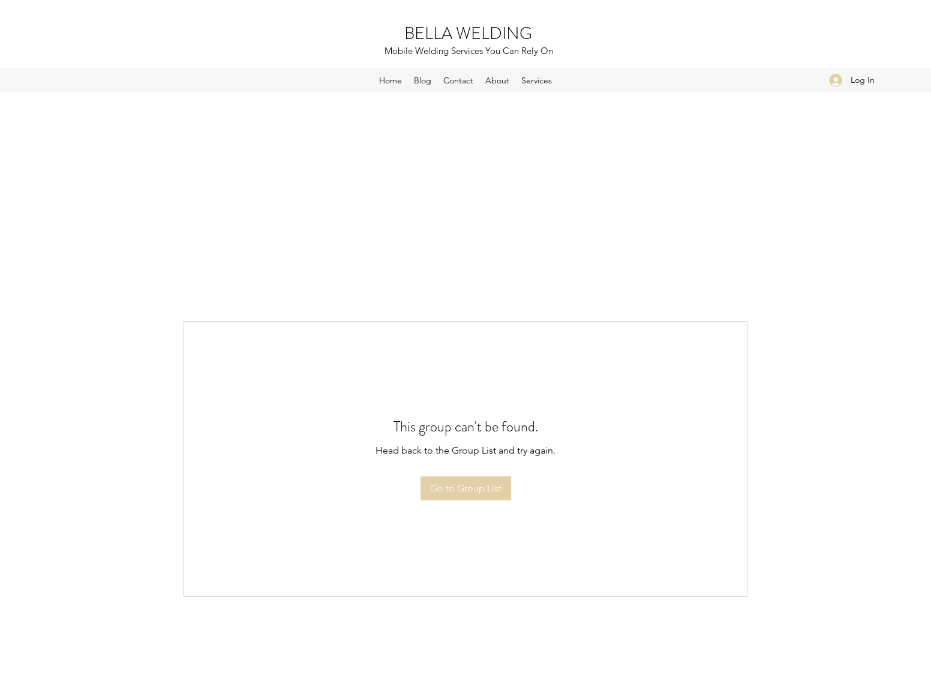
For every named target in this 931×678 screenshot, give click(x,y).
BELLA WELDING (468, 34)
